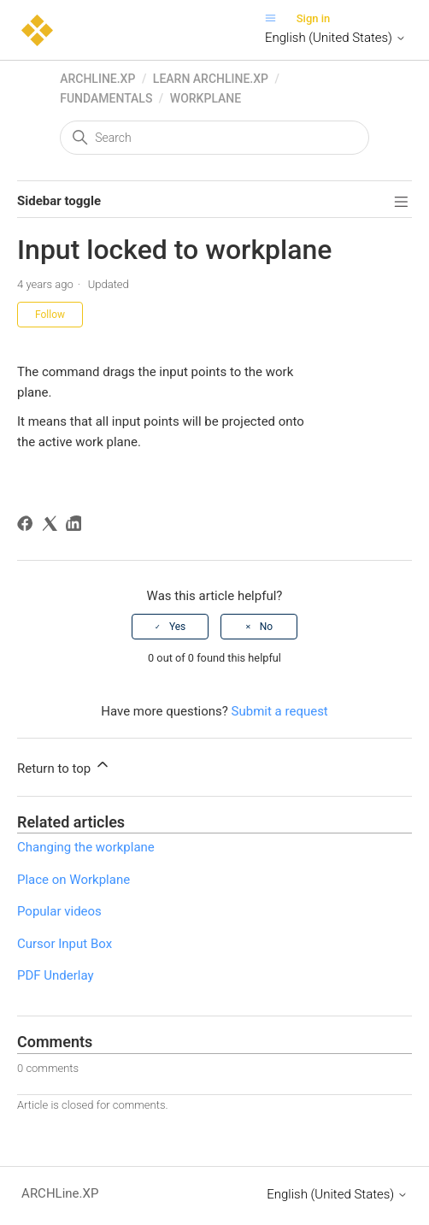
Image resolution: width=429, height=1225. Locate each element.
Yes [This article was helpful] (177, 627)
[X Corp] (52, 526)
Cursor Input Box (64, 943)
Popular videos (59, 911)
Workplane (205, 98)
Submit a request (280, 711)
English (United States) (335, 37)
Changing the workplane (86, 847)
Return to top (64, 766)
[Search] (214, 138)
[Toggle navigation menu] (275, 18)
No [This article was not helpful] (266, 627)
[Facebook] (27, 526)
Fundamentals (106, 98)
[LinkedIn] (76, 526)
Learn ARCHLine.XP (210, 78)
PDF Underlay (55, 975)
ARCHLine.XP (97, 78)
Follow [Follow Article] (50, 315)
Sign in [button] (314, 18)
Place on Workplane (73, 879)
